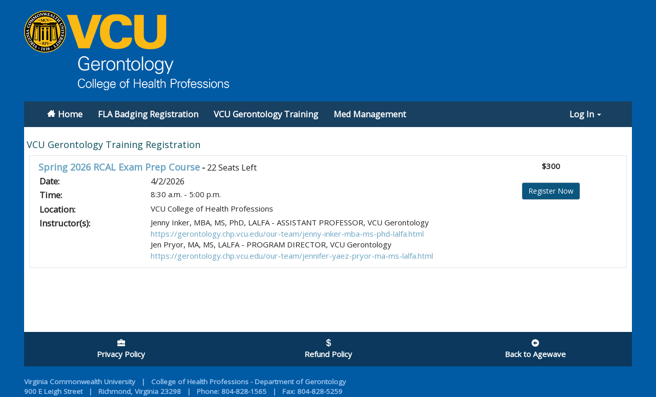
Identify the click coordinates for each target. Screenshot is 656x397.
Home (70, 114)
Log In (585, 114)
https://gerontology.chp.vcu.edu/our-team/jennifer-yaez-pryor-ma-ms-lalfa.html (292, 255)
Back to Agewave (535, 349)
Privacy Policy (121, 349)
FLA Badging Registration (148, 114)
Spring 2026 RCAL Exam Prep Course (119, 167)
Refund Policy (328, 349)
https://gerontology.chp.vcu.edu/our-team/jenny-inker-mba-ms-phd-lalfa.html (287, 233)
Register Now (550, 191)
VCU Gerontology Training (266, 114)
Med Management (370, 114)
